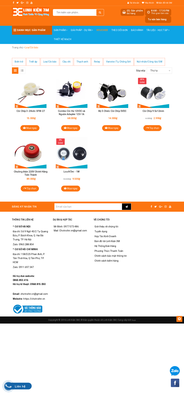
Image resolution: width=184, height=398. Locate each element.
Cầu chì (67, 61)
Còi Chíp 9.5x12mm (153, 113)
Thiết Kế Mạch (62, 39)
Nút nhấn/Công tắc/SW (149, 61)
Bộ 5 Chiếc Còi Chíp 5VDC (112, 113)
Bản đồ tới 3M (164, 3)
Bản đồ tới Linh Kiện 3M (107, 245)
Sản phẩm (60, 30)
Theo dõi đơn (119, 30)
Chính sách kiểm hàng (106, 265)
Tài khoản (133, 3)
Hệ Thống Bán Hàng (105, 250)
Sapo (133, 324)
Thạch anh (82, 61)
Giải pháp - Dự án (82, 30)
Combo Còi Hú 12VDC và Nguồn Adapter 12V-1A (71, 115)
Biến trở (19, 61)
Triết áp (33, 61)
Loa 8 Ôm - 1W (72, 175)
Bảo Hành (137, 30)
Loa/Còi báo (50, 61)
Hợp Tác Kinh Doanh (105, 240)
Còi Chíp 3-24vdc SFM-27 (31, 113)
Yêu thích (148, 3)
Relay (97, 61)
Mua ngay (30, 129)
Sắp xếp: (141, 70)
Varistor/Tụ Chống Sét (118, 61)
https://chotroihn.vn (34, 303)
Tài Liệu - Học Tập (157, 30)
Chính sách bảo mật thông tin (111, 260)
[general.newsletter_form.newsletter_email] (88, 211)
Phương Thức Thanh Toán (109, 255)
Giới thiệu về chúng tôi (106, 230)
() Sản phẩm (135, 12)
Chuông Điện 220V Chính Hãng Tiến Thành (31, 177)
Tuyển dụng (101, 235)
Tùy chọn (152, 129)
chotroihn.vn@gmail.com (34, 298)
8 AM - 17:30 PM (160, 10)
